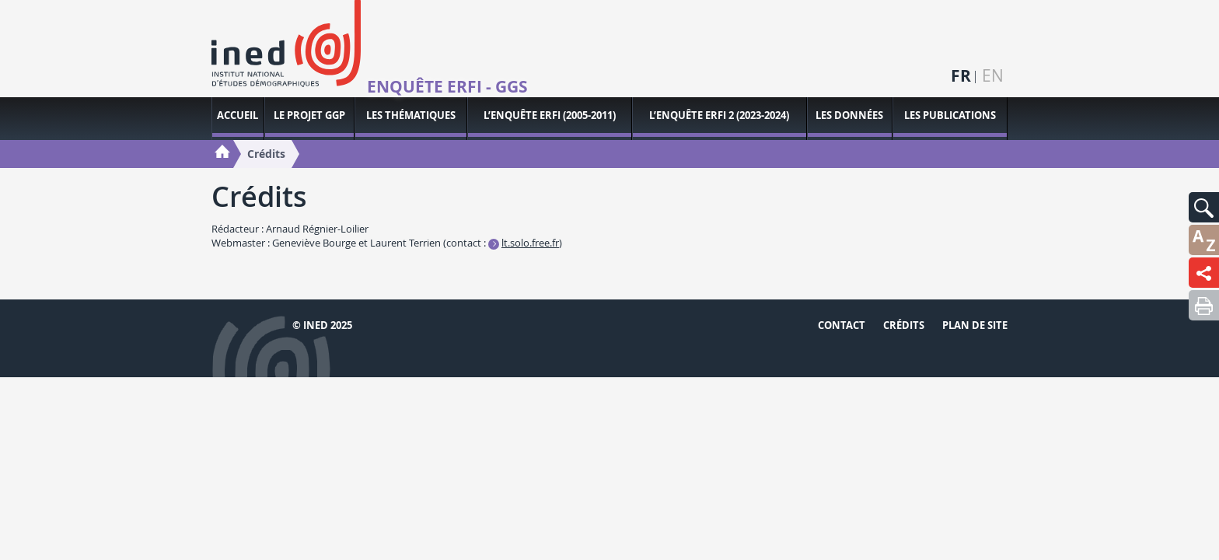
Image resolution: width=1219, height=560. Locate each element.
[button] (1204, 207)
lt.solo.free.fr (530, 243)
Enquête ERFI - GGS (447, 87)
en (993, 76)
